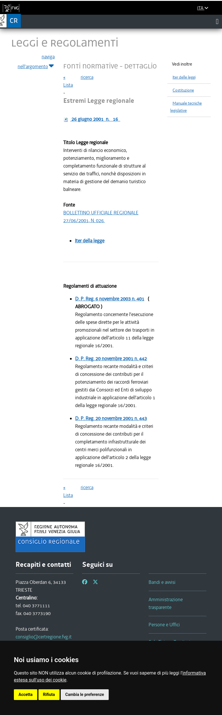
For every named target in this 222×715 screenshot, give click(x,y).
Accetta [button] (25, 694)
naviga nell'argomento (36, 61)
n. (95, 119)
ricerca (87, 77)
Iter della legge (89, 240)
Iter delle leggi (184, 77)
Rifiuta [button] (49, 694)
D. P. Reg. (109, 299)
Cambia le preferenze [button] (84, 694)
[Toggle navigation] (217, 21)
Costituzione (183, 90)
